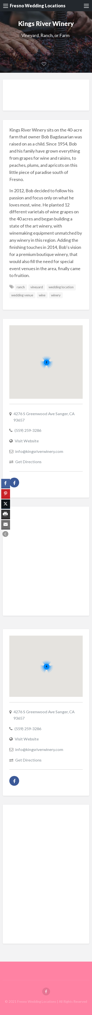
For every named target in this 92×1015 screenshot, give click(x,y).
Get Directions (28, 461)
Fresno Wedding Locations (38, 5)
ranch (21, 287)
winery (56, 295)
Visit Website (27, 440)
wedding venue (22, 295)
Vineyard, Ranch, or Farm (45, 35)
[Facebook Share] (5, 483)
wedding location (61, 287)
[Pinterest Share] (5, 493)
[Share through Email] (5, 524)
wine (42, 295)
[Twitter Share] (5, 503)
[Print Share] (5, 514)
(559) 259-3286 (27, 430)
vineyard (36, 287)
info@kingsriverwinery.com (39, 451)
